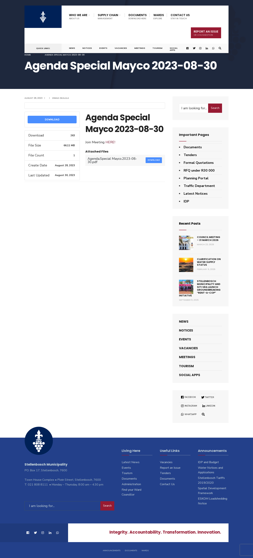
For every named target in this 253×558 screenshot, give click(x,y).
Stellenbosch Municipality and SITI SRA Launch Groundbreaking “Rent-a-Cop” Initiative (200, 288)
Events (103, 48)
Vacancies (121, 48)
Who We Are (78, 16)
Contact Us (180, 16)
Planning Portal (196, 178)
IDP (186, 201)
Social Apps (174, 49)
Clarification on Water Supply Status (209, 262)
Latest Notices (196, 193)
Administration (131, 484)
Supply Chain (108, 16)
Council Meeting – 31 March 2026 (208, 238)
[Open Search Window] (219, 48)
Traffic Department (199, 186)
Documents (138, 16)
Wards (158, 16)
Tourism (157, 48)
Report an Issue (170, 468)
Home (27, 54)
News (72, 48)
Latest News (130, 462)
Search (215, 108)
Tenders (190, 155)
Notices (87, 48)
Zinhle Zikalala (60, 98)
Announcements (111, 550)
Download (52, 119)
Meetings (139, 48)
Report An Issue (206, 33)
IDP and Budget (208, 462)
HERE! (110, 142)
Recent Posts (190, 223)
